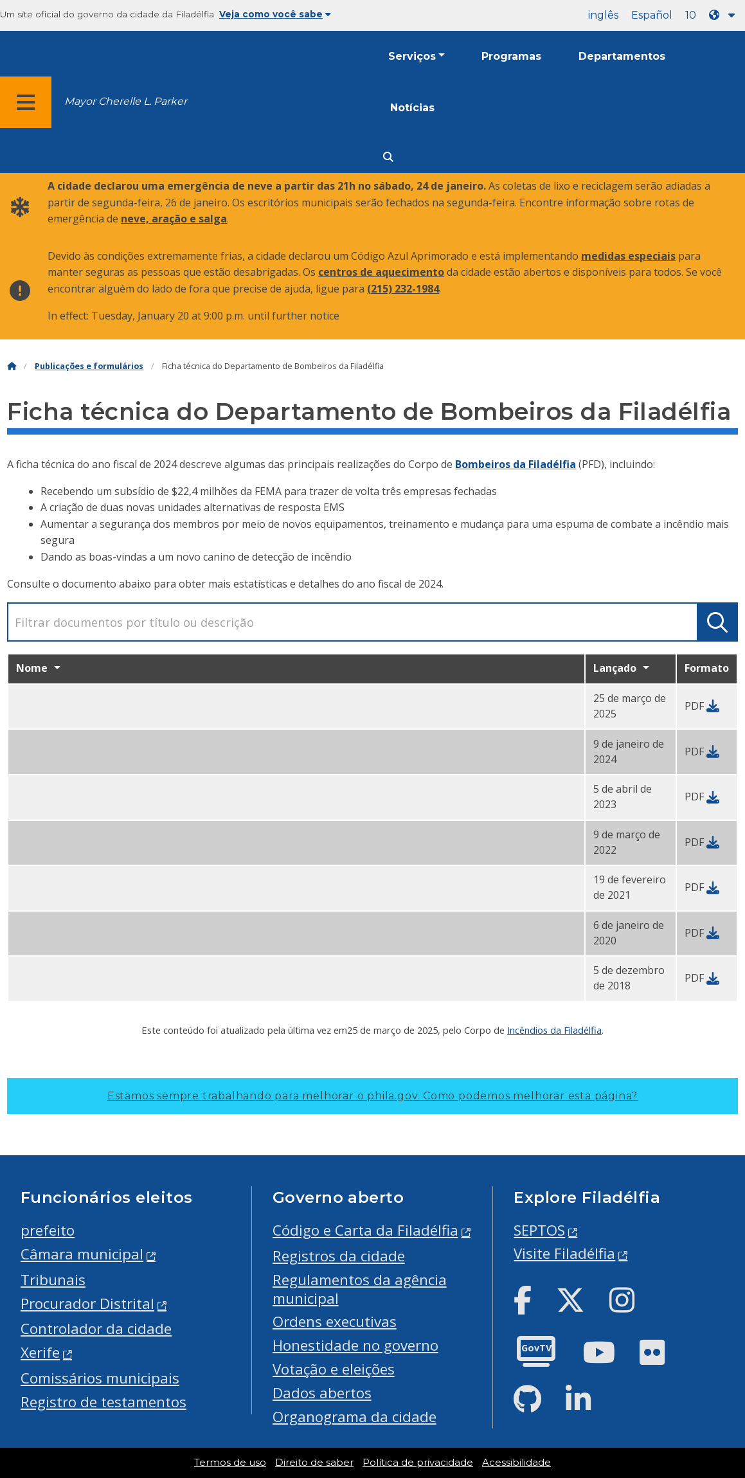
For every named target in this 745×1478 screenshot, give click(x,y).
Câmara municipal (82, 1254)
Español (651, 15)
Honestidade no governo (355, 1345)
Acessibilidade (516, 1462)
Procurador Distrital (87, 1303)
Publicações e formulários (89, 366)
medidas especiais (628, 256)
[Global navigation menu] (25, 102)
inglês (603, 15)
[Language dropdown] (724, 15)
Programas (511, 56)
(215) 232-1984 (403, 289)
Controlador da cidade (96, 1328)
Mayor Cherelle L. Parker (125, 101)
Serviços (412, 56)
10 (690, 15)
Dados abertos (322, 1393)
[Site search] (388, 157)
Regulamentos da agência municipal (360, 1289)
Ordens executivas (335, 1321)
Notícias (412, 108)
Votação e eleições (334, 1369)
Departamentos (622, 56)
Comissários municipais (100, 1378)
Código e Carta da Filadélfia (365, 1230)
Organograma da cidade (354, 1417)
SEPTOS (539, 1230)
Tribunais (53, 1280)
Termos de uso (230, 1462)
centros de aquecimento (381, 272)
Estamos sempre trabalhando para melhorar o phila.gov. (372, 1096)
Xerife (40, 1352)
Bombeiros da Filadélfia (515, 464)
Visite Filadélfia (564, 1253)
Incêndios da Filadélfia (554, 1029)
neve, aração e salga (174, 219)
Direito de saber (314, 1462)
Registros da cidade (339, 1256)
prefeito (48, 1230)
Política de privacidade (418, 1462)
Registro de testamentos (103, 1402)
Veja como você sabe (275, 14)
